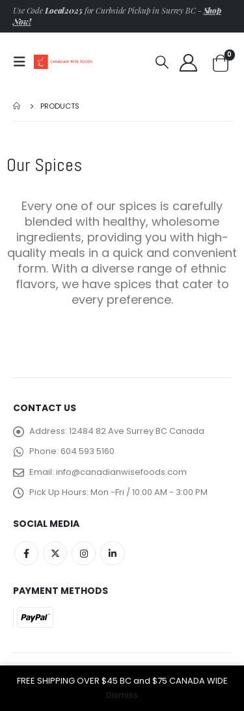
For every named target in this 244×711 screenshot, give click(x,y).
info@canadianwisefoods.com (121, 472)
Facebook (26, 553)
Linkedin (112, 553)
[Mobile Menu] (23, 62)
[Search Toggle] (162, 62)
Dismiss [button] (122, 695)
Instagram (84, 553)
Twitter (55, 553)
